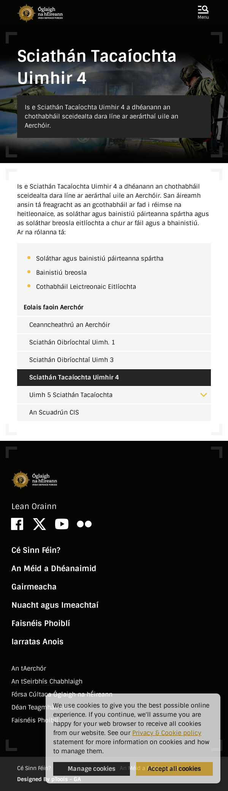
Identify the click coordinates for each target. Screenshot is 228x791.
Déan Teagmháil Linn (42, 707)
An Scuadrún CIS (54, 412)
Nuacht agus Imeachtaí (54, 605)
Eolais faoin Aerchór (54, 307)
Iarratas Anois (37, 642)
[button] (203, 13)
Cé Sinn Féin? (35, 550)
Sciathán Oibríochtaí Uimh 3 (71, 360)
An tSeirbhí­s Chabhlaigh (46, 681)
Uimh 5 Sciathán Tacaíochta (118, 395)
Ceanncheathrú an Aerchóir (69, 325)
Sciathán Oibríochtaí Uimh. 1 (72, 342)
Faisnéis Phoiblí (40, 623)
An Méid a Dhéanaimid (54, 568)
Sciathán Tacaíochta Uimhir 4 (74, 377)
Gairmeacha (34, 587)
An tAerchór (28, 669)
